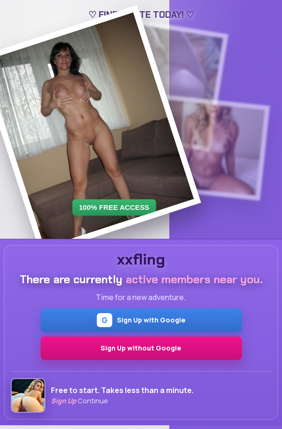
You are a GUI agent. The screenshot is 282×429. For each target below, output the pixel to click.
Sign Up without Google (141, 347)
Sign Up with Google (141, 320)
